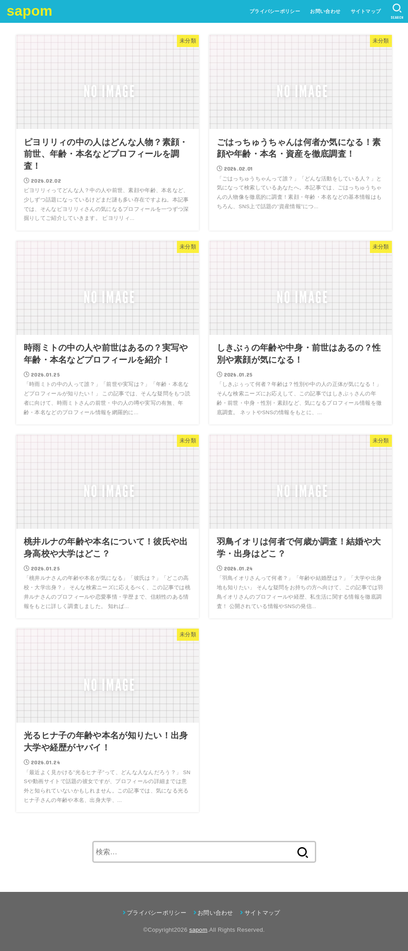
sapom (29, 11)
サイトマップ (366, 11)
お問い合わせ (325, 11)
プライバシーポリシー (274, 11)
